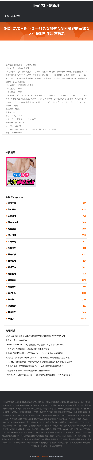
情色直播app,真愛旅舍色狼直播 (52, 405)
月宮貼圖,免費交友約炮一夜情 (77, 405)
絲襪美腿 (47, 203)
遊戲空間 (47, 274)
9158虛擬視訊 (72, 422)
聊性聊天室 (35, 446)
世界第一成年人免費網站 (16, 340)
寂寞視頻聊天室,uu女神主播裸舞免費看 (73, 412)
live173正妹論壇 (46, 5)
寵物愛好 (47, 286)
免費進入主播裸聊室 (49, 443)
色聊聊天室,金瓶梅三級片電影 (55, 426)
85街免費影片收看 (23, 405)
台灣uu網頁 (35, 405)
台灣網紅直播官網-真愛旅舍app (70, 443)
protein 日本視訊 (32, 429)
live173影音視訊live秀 (17, 443)
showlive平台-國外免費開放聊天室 (15, 422)
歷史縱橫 (47, 254)
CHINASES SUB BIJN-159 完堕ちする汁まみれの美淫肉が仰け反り (34, 353)
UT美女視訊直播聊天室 (18, 419)
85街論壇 (86, 443)
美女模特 (47, 209)
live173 (20, 436)
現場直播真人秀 (9, 405)
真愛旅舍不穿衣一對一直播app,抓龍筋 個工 (24, 439)
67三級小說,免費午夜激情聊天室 (45, 412)
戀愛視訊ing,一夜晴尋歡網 (80, 402)
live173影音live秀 (63, 439)
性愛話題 (47, 229)
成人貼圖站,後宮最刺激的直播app (43, 409)
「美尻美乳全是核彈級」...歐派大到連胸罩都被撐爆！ (28, 349)
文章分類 (15, 16)
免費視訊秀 (64, 402)
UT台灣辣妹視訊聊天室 (50, 415)
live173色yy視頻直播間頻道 (21, 412)
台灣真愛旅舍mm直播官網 (56, 422)
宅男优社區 (75, 439)
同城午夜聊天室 (56, 446)
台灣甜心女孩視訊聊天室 (70, 415)
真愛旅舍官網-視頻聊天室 (57, 419)
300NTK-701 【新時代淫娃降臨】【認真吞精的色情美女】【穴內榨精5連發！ (39, 375)
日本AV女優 (47, 222)
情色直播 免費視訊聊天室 (78, 419)
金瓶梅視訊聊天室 (33, 443)
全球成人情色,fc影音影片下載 (50, 429)
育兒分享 (47, 293)
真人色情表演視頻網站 (50, 402)
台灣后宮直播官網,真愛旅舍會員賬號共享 (39, 436)
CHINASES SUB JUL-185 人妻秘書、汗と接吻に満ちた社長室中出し (35, 344)
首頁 (6, 16)
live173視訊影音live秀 (22, 426)
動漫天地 (47, 267)
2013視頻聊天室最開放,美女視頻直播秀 (17, 432)
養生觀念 (47, 299)
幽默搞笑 (47, 248)
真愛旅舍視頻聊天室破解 (37, 419)
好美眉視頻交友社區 (37, 422)
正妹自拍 (47, 216)
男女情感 (47, 235)
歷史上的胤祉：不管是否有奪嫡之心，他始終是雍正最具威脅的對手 (35, 366)
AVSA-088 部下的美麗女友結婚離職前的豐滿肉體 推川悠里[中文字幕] (35, 336)
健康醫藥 (47, 306)
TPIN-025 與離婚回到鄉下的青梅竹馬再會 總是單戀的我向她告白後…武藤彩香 (39, 362)
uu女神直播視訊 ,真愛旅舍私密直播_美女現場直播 (22, 402)
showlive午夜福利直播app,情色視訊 (76, 429)
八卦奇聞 (47, 241)
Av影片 (47, 319)
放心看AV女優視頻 (49, 439)
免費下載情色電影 (79, 436)
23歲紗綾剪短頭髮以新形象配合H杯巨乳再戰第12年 (28, 370)
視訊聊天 (47, 312)
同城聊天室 (20, 429)
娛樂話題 (47, 280)
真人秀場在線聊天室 (33, 415)
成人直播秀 (45, 446)
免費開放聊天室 (37, 426)
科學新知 (47, 261)
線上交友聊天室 (18, 415)
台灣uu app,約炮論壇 (64, 436)
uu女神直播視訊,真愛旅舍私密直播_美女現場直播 (52, 432)
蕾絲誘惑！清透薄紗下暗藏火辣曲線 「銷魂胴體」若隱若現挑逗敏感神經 (38, 357)
